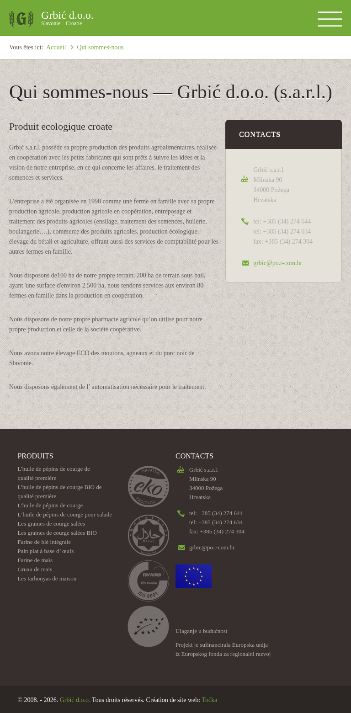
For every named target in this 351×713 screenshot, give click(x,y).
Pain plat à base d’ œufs (45, 551)
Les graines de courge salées (51, 523)
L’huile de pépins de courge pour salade (64, 514)
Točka (209, 700)
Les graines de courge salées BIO (56, 532)
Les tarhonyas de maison (46, 578)
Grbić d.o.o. (67, 19)
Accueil (56, 47)
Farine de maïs (35, 560)
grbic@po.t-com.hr (277, 263)
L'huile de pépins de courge (50, 505)
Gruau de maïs (34, 569)
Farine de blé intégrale (44, 541)
